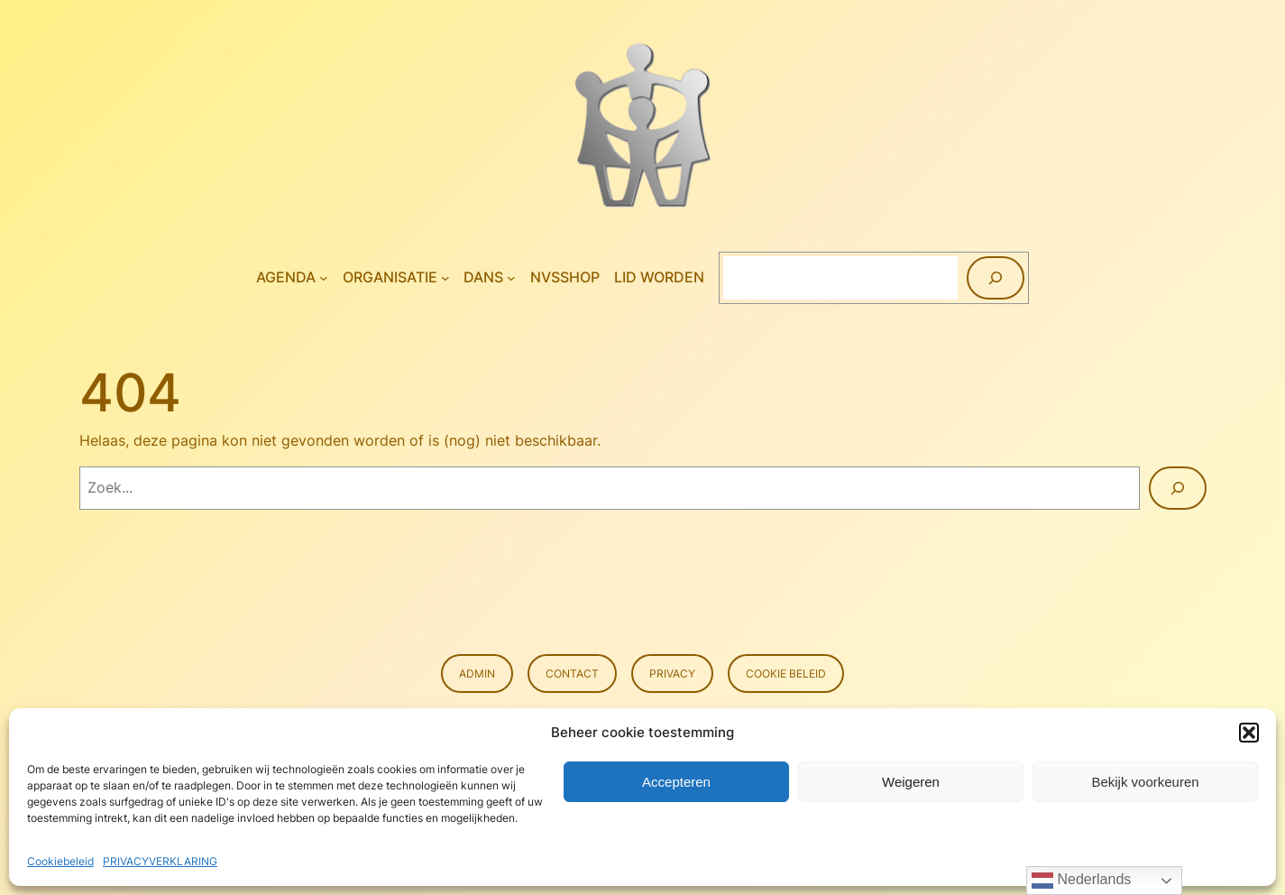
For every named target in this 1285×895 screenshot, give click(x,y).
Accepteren (676, 781)
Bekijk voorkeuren (1144, 781)
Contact (572, 673)
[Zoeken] (995, 278)
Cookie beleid (786, 673)
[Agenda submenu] (323, 277)
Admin (477, 673)
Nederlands (1081, 880)
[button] (1249, 733)
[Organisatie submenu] (445, 277)
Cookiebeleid (60, 861)
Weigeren (911, 781)
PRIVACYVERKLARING (160, 861)
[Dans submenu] (511, 277)
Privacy (672, 673)
